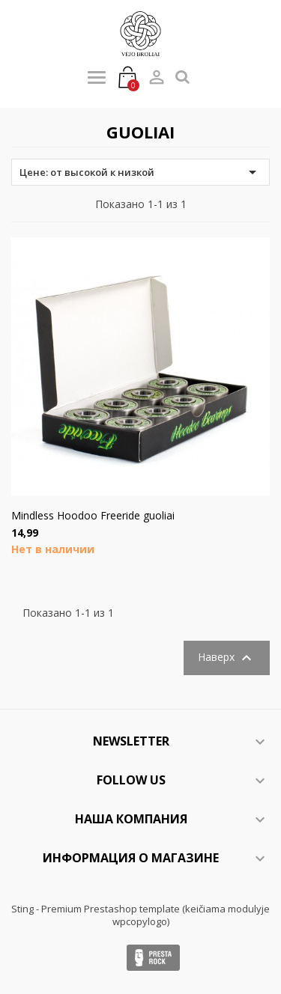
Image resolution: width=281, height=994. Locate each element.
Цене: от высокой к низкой (140, 172)
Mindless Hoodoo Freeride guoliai (93, 515)
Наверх (227, 658)
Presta (153, 958)
